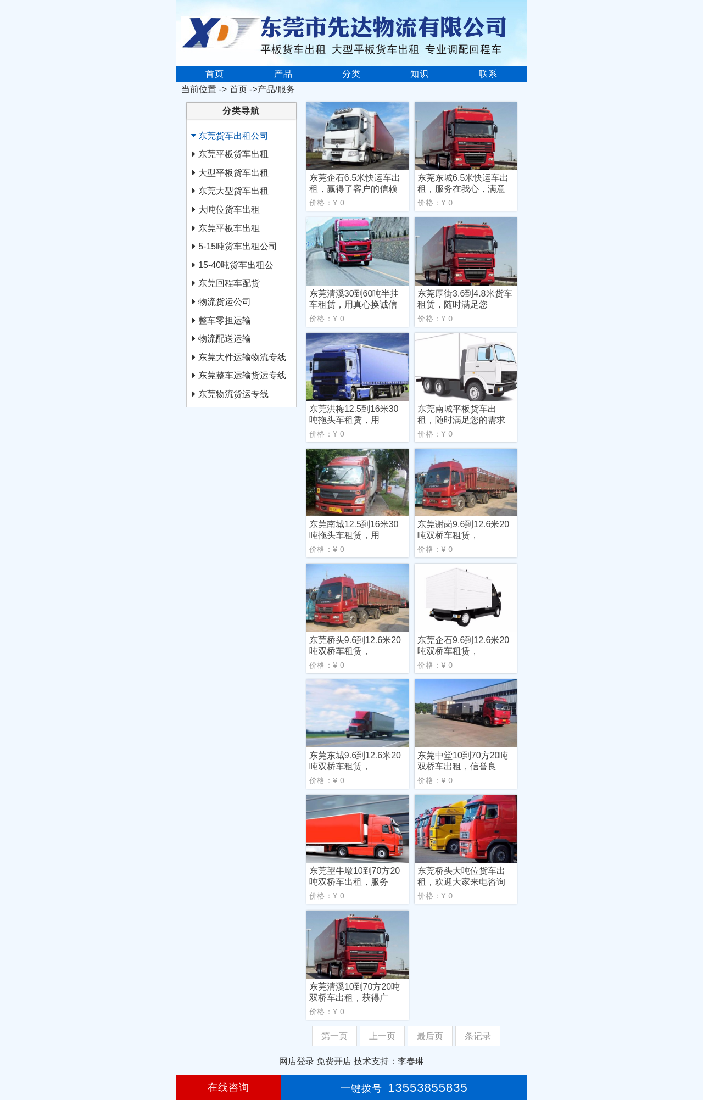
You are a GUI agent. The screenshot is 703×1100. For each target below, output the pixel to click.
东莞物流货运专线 (233, 394)
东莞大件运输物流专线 (242, 357)
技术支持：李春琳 (389, 1061)
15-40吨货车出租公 (236, 265)
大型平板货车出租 (233, 172)
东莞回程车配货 (229, 283)
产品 (283, 74)
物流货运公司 (224, 301)
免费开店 (334, 1061)
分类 (351, 74)
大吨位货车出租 (229, 209)
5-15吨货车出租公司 (237, 246)
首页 (214, 74)
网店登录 (296, 1061)
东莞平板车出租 (229, 228)
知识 (419, 74)
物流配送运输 (224, 338)
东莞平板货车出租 (233, 154)
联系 (488, 74)
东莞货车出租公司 (233, 136)
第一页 (334, 1036)
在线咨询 (228, 1087)
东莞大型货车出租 (233, 191)
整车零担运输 (224, 320)
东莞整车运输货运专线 (242, 375)
